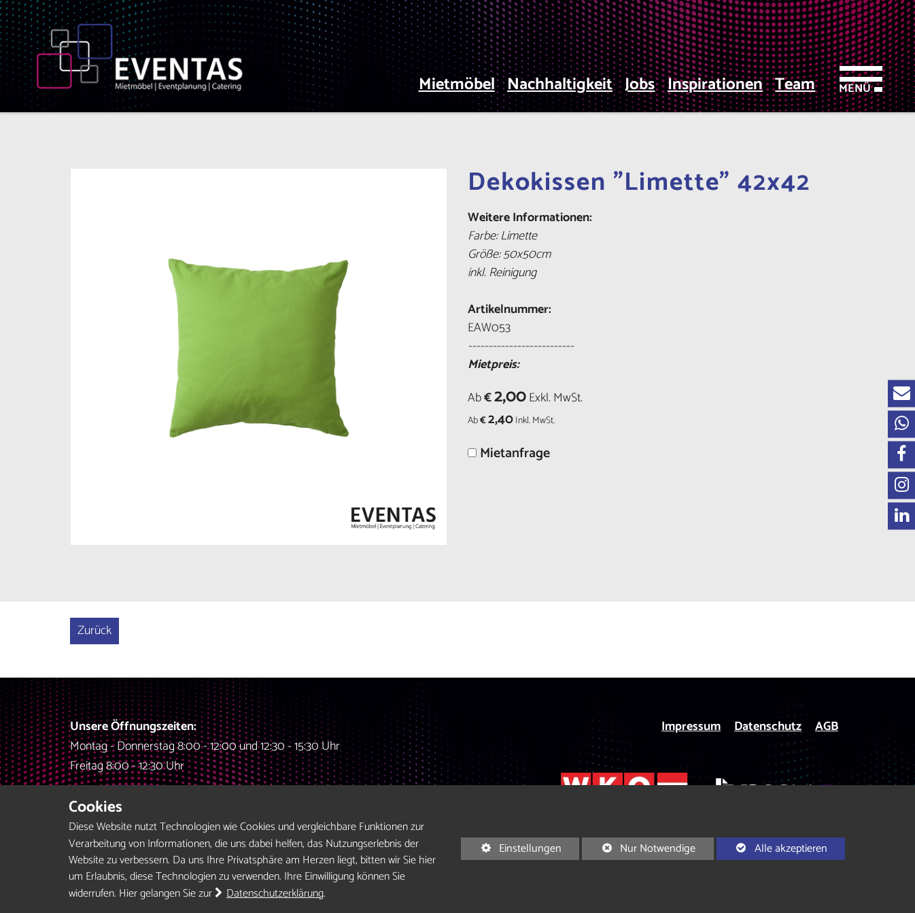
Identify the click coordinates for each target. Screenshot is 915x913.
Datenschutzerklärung (275, 893)
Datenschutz (767, 726)
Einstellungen (511, 849)
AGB (826, 726)
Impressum (691, 726)
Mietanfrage (515, 453)
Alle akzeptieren (772, 848)
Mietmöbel (457, 85)
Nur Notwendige (638, 849)
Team (795, 85)
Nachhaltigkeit (559, 85)
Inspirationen (715, 85)
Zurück (94, 630)
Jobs (640, 85)
